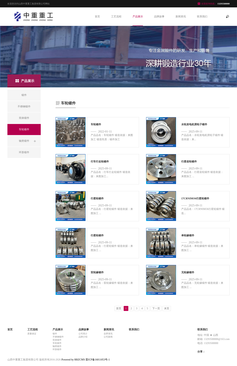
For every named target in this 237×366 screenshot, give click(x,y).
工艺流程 (116, 16)
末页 (166, 308)
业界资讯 (108, 333)
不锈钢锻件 (58, 337)
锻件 (55, 333)
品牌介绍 (83, 337)
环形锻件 (57, 349)
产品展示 (138, 16)
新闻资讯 (181, 16)
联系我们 (202, 16)
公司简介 (83, 333)
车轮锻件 (57, 343)
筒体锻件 (57, 340)
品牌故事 (159, 16)
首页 (97, 16)
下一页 (156, 308)
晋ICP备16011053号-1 (98, 359)
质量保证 (31, 333)
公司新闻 (108, 337)
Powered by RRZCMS (73, 359)
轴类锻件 (57, 346)
